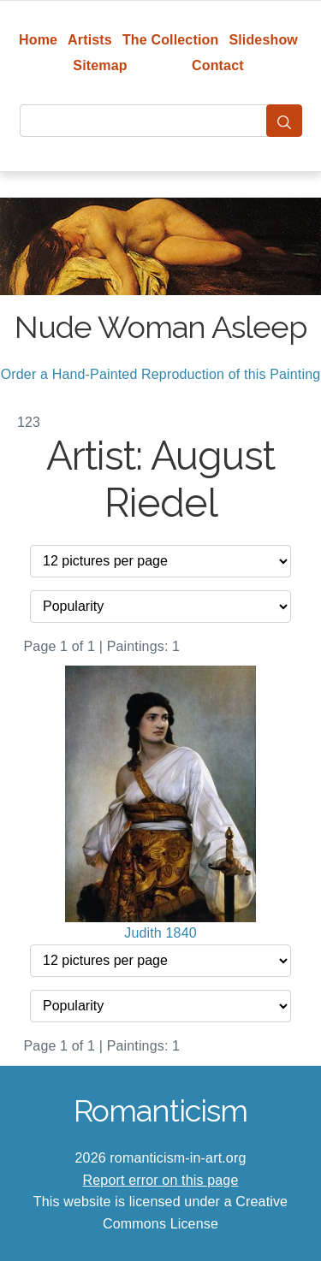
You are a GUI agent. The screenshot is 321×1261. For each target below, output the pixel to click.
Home (38, 40)
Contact (218, 65)
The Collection (170, 40)
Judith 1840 (160, 933)
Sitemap (100, 65)
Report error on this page (161, 1180)
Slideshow (263, 40)
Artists (90, 40)
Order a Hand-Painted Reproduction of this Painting (161, 374)
